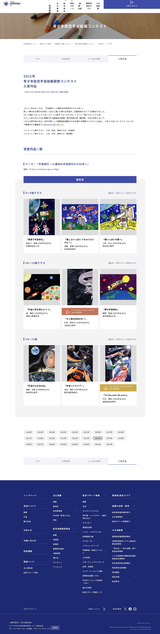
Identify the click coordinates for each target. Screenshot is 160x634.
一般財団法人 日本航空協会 (20, 622)
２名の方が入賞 (48, 124)
